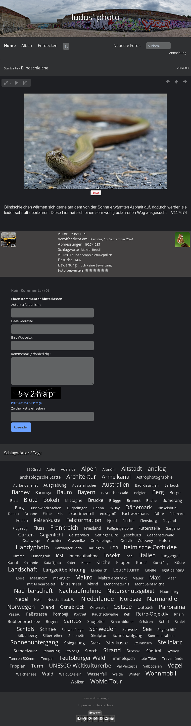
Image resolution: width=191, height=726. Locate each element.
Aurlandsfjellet (25, 485)
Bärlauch (171, 485)
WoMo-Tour (106, 681)
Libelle (150, 570)
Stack (95, 643)
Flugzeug (20, 528)
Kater (71, 562)
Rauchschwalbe (105, 614)
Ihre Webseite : (22, 337)
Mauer (138, 578)
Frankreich (64, 527)
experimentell (81, 513)
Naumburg (169, 591)
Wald (47, 674)
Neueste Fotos (127, 45)
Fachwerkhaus (135, 513)
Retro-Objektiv (152, 614)
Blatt (14, 500)
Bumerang (172, 500)
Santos (72, 621)
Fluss (39, 528)
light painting (173, 570)
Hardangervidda (68, 548)
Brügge (115, 500)
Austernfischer (84, 485)
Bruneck (134, 500)
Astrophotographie (155, 477)
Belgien (140, 492)
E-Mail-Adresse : (22, 321)
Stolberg (72, 651)
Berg (158, 492)
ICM (59, 556)
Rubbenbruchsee (24, 621)
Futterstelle (149, 528)
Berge (175, 492)
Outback (145, 607)
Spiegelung (74, 643)
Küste (179, 562)
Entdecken (47, 45)
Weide (117, 674)
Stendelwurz (25, 651)
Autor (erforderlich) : (26, 304)
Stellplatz (170, 642)
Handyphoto (32, 547)
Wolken (78, 682)
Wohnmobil (160, 673)
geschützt (132, 535)
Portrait (80, 614)
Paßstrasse (36, 614)
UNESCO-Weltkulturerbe (80, 665)
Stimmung (51, 651)
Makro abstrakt (112, 578)
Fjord (112, 520)
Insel (130, 556)
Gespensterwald (160, 535)
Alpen (89, 468)
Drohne (31, 513)
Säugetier (96, 621)
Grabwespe (31, 540)
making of (61, 578)
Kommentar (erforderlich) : (30, 354)
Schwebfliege (73, 629)
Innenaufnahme (83, 556)
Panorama (172, 606)
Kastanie (31, 562)
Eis (60, 513)
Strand (112, 650)
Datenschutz (104, 705)
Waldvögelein (70, 674)
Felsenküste (47, 520)
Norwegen (21, 607)
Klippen (123, 562)
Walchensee (26, 674)
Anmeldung (177, 53)
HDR (114, 548)
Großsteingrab (103, 540)
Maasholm (39, 578)
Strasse (134, 651)
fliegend (169, 520)
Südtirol (153, 651)
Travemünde (172, 658)
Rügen (52, 621)
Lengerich (99, 570)
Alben (26, 45)
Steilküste (117, 642)
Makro (86, 249)
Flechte (129, 520)
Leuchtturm (126, 570)
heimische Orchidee (150, 547)
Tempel (47, 658)
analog (157, 468)
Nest (38, 599)
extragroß (108, 513)
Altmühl (109, 469)
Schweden (103, 629)
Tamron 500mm (22, 658)
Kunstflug (161, 562)
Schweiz (129, 629)
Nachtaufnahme (79, 591)
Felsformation (83, 519)
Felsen (22, 520)
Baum (64, 492)
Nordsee (130, 598)
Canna (98, 508)
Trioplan (17, 666)
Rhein (179, 614)
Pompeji (60, 614)
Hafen (164, 540)
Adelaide (68, 469)
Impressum (86, 705)
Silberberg (27, 635)
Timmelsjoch (123, 658)
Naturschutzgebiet (130, 590)
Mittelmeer (71, 584)
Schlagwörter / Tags (23, 453)
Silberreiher (53, 635)
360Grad (34, 469)
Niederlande (97, 599)
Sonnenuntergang (34, 642)
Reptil (96, 249)
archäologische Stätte (40, 477)
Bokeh (51, 499)
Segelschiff (166, 629)
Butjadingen (77, 508)
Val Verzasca (127, 666)
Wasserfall (97, 674)
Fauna (74, 255)
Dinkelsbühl (168, 508)
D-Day (115, 508)
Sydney (173, 651)
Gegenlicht (51, 534)
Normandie (162, 599)
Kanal (12, 562)
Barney (21, 492)
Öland (47, 607)
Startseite (11, 68)
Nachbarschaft (33, 591)
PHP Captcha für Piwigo (26, 403)
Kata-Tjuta (52, 562)
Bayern (87, 492)
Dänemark (138, 507)
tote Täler (148, 658)
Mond (92, 584)
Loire (20, 578)
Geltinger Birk (106, 535)
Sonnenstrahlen (161, 635)
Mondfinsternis (116, 584)
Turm (37, 666)
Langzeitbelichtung (64, 570)
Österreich (99, 607)
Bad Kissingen (147, 485)
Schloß (25, 628)
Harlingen (96, 548)
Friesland (92, 528)
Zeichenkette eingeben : (28, 408)
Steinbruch (143, 643)
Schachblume (122, 621)
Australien (115, 484)
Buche (151, 500)
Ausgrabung (55, 485)
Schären (146, 621)
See (147, 628)
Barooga (43, 492)
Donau (13, 513)
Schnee (48, 629)
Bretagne (73, 500)
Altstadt (131, 468)
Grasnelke (76, 540)
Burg (19, 508)
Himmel (19, 556)
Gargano (173, 528)
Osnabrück (72, 607)
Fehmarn (177, 513)
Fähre (159, 513)
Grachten (54, 540)
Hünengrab (40, 556)
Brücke (95, 500)
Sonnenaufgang (127, 635)
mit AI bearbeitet (41, 584)
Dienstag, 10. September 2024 (111, 239)
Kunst (141, 562)
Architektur (81, 476)
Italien (147, 555)
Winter (134, 674)
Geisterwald (79, 535)
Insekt (112, 555)
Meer (171, 578)
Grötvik (126, 540)
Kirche (103, 562)
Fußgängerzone (120, 528)
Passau (14, 614)
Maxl (155, 577)
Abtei (51, 469)
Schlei (180, 621)
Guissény (145, 540)
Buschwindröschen (45, 508)
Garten (26, 534)
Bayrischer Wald (114, 492)
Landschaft (22, 569)
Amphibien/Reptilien (97, 255)
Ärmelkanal (116, 476)
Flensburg (148, 520)
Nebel (21, 599)
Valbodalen (152, 666)
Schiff (164, 621)
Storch (91, 651)
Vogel (175, 665)
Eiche (47, 513)
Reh (127, 614)
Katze (86, 562)
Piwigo (103, 698)
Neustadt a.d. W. (61, 599)
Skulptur (99, 635)
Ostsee (122, 607)
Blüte (31, 500)
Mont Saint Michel (150, 584)
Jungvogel (170, 556)
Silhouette (76, 635)
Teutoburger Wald (82, 657)
